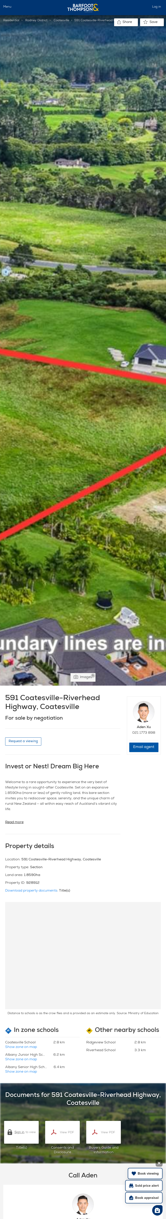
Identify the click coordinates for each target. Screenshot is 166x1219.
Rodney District (36, 20)
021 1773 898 (143, 733)
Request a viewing (23, 741)
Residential (11, 20)
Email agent (143, 747)
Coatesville (61, 20)
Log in (156, 6)
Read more (14, 822)
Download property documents (31, 891)
